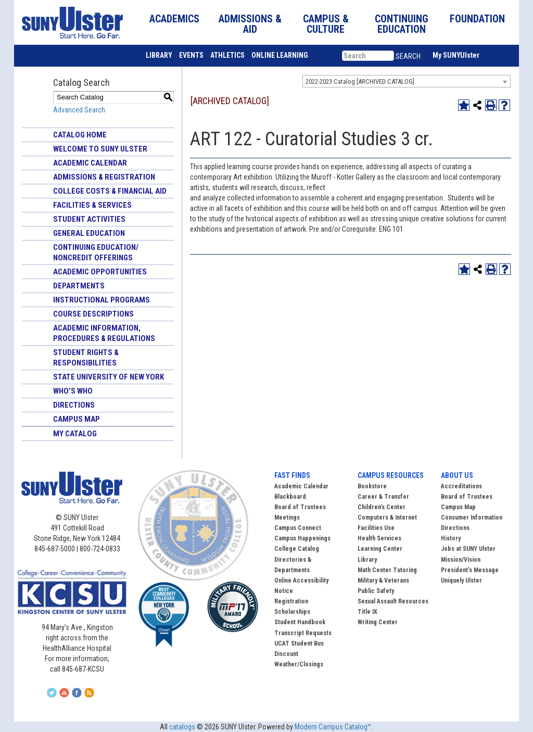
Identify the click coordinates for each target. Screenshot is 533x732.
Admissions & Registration (104, 177)
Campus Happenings (302, 538)
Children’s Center (381, 507)
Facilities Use (376, 528)
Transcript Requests (303, 633)
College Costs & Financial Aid (110, 191)
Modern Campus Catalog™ (333, 727)
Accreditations (461, 486)
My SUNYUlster (456, 55)
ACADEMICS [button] (174, 19)
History (451, 538)
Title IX (367, 611)
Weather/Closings (298, 664)
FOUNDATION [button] (477, 19)
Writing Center (378, 622)
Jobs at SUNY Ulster (468, 548)
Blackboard (290, 496)
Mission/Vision (460, 559)
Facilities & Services (92, 205)
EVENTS (191, 55)
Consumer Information (471, 517)
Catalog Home (80, 135)
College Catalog (296, 548)
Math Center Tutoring (387, 570)
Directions (74, 405)
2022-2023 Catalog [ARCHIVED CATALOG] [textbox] (360, 81)
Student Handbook (299, 622)
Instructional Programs (101, 300)
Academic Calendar (90, 163)
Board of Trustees (466, 496)
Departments (79, 286)
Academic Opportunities (100, 271)
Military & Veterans (383, 580)
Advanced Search (79, 110)
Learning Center (380, 548)
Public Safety (376, 591)
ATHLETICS (227, 55)
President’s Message (470, 570)
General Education (89, 233)
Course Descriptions (93, 314)
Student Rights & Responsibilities (86, 358)
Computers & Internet (387, 517)
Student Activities (89, 219)
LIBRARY (159, 55)
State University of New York (108, 377)
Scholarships (292, 611)
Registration (291, 601)
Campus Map (76, 419)
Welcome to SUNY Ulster (100, 149)
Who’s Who (73, 391)
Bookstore (372, 486)
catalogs (182, 727)
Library (367, 559)
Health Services (379, 538)
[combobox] (406, 81)
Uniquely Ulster (461, 580)
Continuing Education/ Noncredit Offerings (95, 252)
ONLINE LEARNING (279, 55)
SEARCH (408, 56)
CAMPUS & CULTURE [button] (326, 24)
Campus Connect (297, 528)
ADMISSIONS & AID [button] (250, 24)
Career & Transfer (383, 496)
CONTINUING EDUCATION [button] (401, 24)
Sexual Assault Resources (393, 601)
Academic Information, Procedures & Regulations (104, 333)
